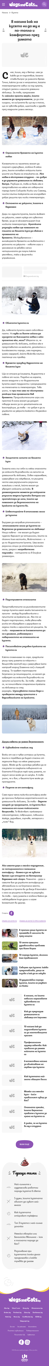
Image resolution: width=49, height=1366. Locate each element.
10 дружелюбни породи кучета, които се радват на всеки (33, 982)
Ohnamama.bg (36, 1308)
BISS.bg (38, 1316)
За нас (12, 1326)
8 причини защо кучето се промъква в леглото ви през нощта (33, 932)
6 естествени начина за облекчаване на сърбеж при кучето (35, 1063)
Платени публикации (16, 1330)
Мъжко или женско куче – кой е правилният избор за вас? (35, 1096)
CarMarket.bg (27, 1316)
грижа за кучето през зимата (32, 921)
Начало (5, 12)
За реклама (21, 1326)
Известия (31, 1334)
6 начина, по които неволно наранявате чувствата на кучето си (35, 1000)
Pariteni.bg (17, 1312)
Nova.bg (17, 1316)
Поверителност (32, 1330)
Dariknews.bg (38, 1312)
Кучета (14, 12)
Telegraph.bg (24, 1321)
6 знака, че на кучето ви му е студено (35, 1124)
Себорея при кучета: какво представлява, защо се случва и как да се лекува (33, 970)
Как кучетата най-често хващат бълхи (35, 1078)
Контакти (32, 1326)
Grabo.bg (7, 1312)
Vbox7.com (16, 1308)
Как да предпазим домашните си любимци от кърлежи (35, 1014)
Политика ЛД (19, 1334)
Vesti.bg (8, 1316)
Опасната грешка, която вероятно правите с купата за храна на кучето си (35, 1111)
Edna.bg (27, 1312)
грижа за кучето (9, 921)
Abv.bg (6, 1308)
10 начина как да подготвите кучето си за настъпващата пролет (35, 1031)
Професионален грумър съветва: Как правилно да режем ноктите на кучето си (35, 1048)
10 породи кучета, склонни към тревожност (33, 956)
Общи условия (33, 1350)
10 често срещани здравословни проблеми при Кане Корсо (32, 945)
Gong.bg (26, 1308)
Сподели (8, 913)
